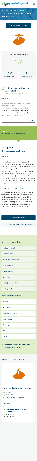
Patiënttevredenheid (9, 248)
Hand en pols (7, 325)
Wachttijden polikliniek (10, 283)
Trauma (5, 337)
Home (2, 10)
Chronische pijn (7, 319)
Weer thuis (6, 277)
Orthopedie (6, 331)
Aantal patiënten (8, 254)
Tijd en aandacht (8, 265)
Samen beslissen (8, 271)
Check (18, 10)
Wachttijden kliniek (9, 289)
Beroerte (5, 302)
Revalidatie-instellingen (10, 10)
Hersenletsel (7, 307)
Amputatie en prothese (10, 313)
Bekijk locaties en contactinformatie (16, 93)
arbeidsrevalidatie (21, 115)
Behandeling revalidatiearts (11, 260)
